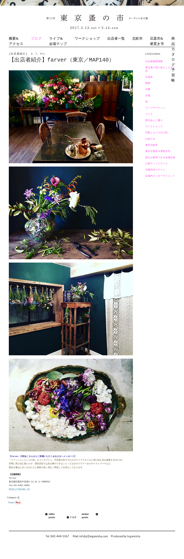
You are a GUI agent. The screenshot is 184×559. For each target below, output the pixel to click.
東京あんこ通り (154, 120)
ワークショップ (87, 38)
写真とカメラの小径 (156, 132)
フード (149, 113)
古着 (147, 95)
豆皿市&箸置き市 (157, 41)
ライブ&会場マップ (58, 41)
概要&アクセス (16, 41)
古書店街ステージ (155, 169)
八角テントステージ (156, 163)
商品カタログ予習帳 (173, 59)
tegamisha (133, 536)
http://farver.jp (19, 489)
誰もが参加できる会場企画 (160, 157)
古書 (147, 89)
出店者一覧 (116, 38)
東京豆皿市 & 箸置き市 (157, 150)
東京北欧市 (151, 144)
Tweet (11, 502)
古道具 (149, 76)
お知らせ (150, 138)
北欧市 (137, 38)
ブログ (36, 38)
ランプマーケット (155, 107)
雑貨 (147, 82)
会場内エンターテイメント (160, 175)
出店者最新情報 (154, 61)
